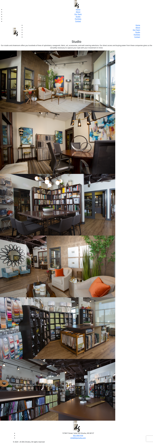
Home (78, 9)
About (78, 12)
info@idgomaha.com (78, 438)
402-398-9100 (78, 435)
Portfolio (78, 19)
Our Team (78, 14)
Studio (78, 16)
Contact (78, 21)
